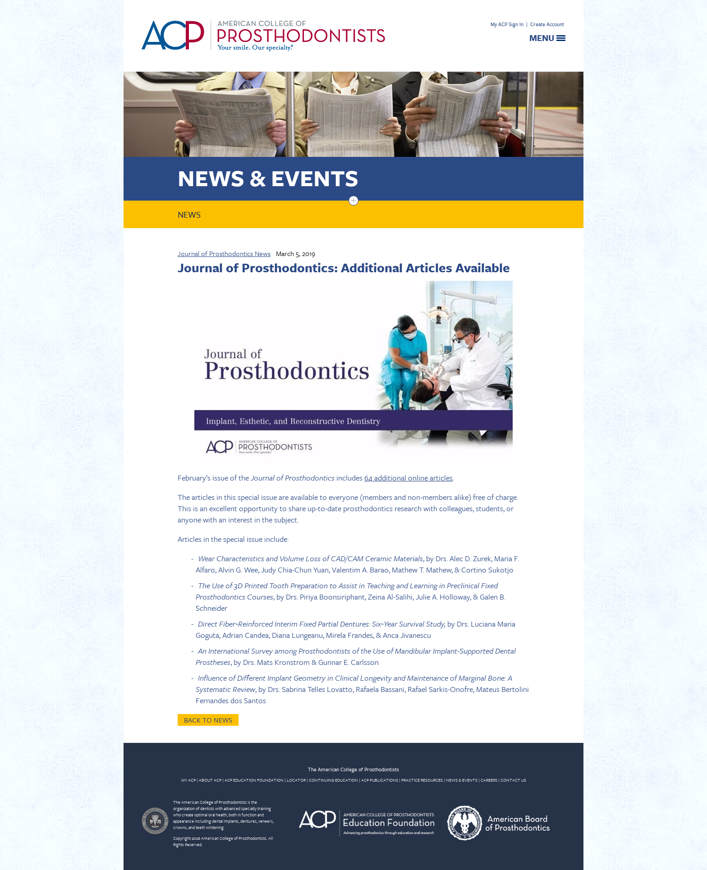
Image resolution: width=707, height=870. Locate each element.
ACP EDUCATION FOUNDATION (254, 780)
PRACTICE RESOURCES (422, 780)
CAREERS (489, 780)
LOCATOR (296, 780)
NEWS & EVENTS (461, 780)
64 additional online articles (408, 477)
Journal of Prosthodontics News (224, 253)
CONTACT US (513, 780)
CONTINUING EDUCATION (333, 780)
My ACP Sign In (507, 24)
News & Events (268, 177)
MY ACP (188, 780)
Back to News (208, 720)
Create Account (547, 24)
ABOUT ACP (210, 780)
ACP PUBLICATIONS (379, 780)
